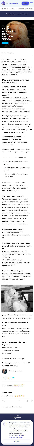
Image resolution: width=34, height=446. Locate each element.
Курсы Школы (17, 417)
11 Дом (3, 8)
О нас (17, 415)
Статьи (12, 8)
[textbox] (15, 401)
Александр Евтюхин (16, 371)
